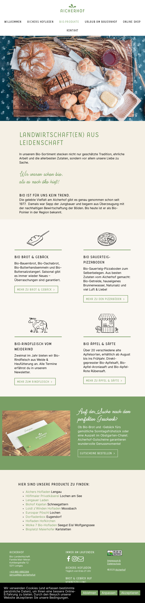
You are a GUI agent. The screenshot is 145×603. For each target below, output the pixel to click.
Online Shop (132, 21)
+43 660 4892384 (19, 571)
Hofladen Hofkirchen (40, 521)
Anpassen (109, 593)
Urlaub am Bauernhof (101, 21)
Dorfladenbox (36, 517)
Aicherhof (120, 569)
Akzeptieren (129, 593)
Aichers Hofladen (40, 21)
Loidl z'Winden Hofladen (43, 508)
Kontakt (73, 30)
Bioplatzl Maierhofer (41, 529)
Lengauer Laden (37, 500)
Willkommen (13, 21)
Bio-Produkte (69, 21)
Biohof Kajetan (36, 504)
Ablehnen (89, 593)
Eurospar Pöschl (37, 512)
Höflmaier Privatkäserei (42, 496)
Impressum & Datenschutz (114, 562)
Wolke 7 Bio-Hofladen (41, 525)
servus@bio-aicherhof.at (22, 574)
